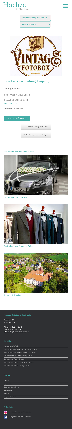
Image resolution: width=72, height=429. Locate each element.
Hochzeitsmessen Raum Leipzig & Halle (18, 356)
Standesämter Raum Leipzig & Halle (17, 366)
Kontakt (6, 380)
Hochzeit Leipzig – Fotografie (36, 127)
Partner (6, 393)
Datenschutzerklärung (11, 387)
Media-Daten (8, 390)
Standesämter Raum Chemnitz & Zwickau (18, 362)
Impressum (8, 384)
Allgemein (19, 108)
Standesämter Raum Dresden (14, 359)
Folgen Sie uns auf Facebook (20, 417)
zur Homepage (10, 103)
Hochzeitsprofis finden (11, 346)
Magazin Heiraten (10, 397)
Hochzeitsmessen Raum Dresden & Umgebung (20, 349)
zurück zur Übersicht (17, 118)
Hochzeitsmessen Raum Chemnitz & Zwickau (20, 352)
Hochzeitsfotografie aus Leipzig (36, 135)
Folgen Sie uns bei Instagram (20, 412)
